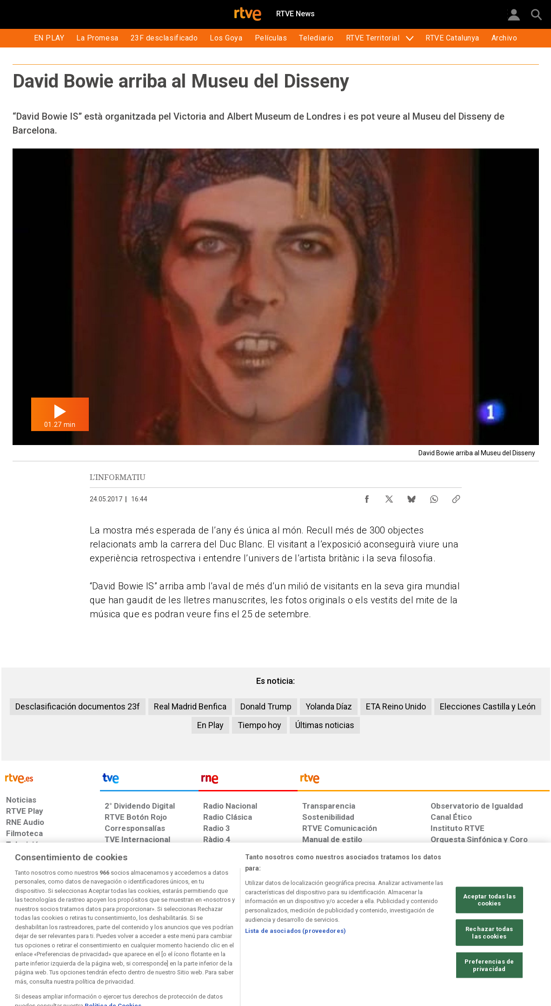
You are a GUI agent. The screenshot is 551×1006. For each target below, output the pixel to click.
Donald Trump (266, 706)
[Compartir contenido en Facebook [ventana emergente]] (367, 497)
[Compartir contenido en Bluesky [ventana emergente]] (411, 497)
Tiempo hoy (259, 725)
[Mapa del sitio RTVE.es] (386, 934)
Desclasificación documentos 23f (77, 706)
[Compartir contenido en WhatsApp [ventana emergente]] (434, 497)
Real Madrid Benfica (190, 706)
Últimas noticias (324, 725)
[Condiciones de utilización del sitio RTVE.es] (21, 934)
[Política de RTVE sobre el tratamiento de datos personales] (91, 934)
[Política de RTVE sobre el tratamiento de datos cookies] (175, 934)
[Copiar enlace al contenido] (456, 497)
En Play (210, 725)
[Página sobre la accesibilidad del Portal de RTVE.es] (330, 934)
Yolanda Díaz (328, 706)
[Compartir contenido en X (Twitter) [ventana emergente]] (389, 497)
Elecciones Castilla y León (488, 706)
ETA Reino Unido (396, 706)
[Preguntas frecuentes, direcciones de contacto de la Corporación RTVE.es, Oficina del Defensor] (435, 934)
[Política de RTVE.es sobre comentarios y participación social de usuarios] (508, 934)
